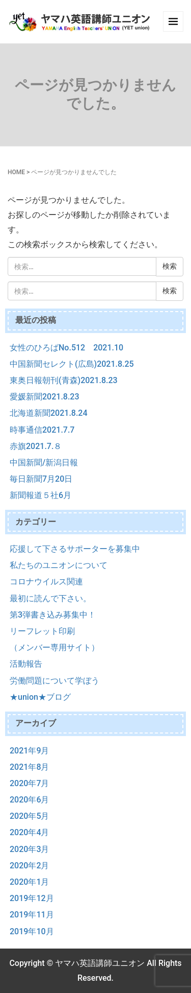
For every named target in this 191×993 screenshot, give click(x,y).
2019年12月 (32, 898)
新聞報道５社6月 (40, 495)
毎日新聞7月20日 (41, 479)
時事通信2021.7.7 (42, 430)
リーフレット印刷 (42, 631)
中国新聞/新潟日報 (44, 462)
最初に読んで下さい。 (50, 598)
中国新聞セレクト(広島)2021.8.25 (72, 364)
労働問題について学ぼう (54, 680)
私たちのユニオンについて (58, 565)
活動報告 (26, 664)
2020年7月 (29, 783)
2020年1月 (29, 882)
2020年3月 (29, 849)
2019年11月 (32, 914)
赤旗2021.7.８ (36, 446)
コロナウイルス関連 (46, 581)
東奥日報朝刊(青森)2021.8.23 (64, 380)
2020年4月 (29, 832)
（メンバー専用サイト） (54, 647)
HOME (16, 172)
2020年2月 (29, 865)
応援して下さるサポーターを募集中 (75, 549)
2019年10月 (32, 931)
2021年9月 (29, 750)
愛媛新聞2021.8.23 (44, 396)
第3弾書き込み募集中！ (53, 615)
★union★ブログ (40, 697)
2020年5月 (29, 816)
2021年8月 (29, 767)
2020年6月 (29, 800)
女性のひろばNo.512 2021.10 (66, 347)
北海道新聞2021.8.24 (49, 413)
